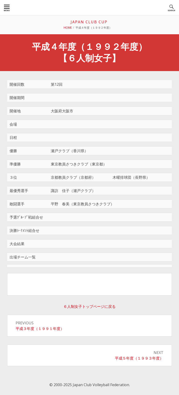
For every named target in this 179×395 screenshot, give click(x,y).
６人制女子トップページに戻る (89, 306)
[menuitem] (7, 7)
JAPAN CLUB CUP (89, 21)
